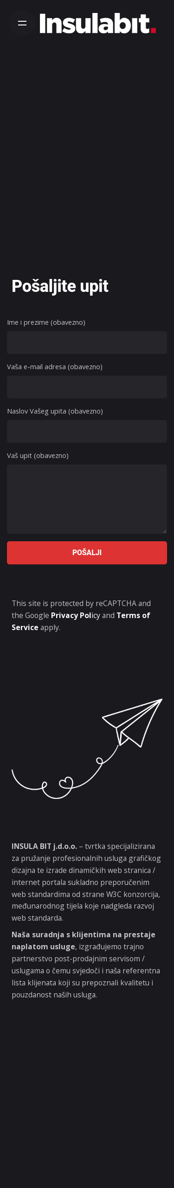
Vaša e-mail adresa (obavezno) (87, 380)
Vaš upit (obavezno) (87, 494)
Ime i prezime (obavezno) (87, 335)
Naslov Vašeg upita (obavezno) (87, 424)
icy (75, 615)
